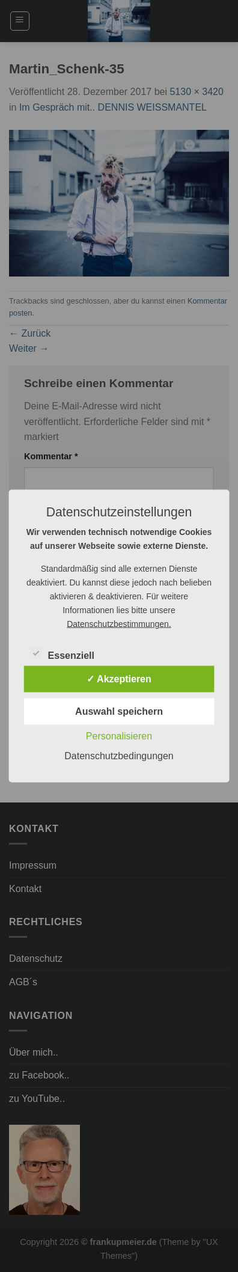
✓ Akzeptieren (119, 679)
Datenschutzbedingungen (118, 756)
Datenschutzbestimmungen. (119, 624)
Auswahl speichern (119, 711)
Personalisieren (119, 736)
